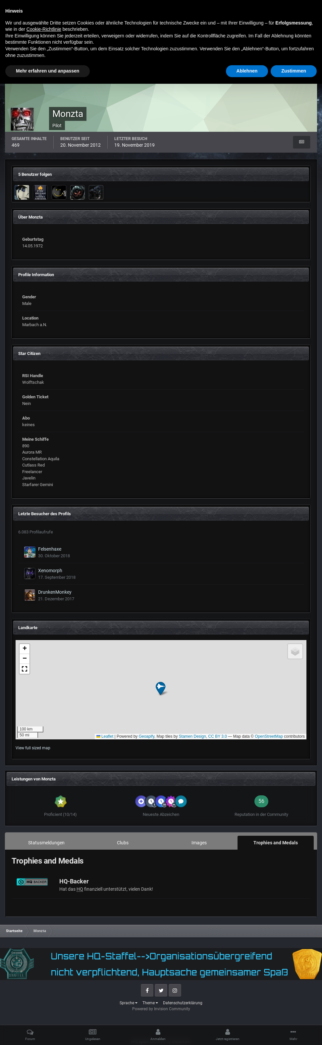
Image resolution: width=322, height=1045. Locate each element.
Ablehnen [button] (247, 1032)
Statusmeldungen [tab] (46, 842)
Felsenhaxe (49, 549)
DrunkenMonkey (55, 592)
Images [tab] (199, 842)
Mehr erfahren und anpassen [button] (47, 1032)
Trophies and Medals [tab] (275, 842)
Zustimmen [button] (293, 1032)
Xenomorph (50, 570)
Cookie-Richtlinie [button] (44, 990)
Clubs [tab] (123, 842)
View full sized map (33, 748)
